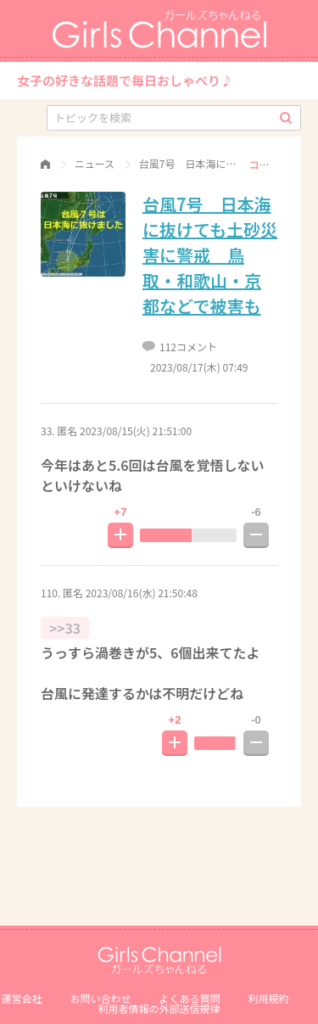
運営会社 (21, 998)
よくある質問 (189, 998)
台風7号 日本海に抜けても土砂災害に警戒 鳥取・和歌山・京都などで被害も (209, 255)
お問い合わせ (100, 998)
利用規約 (268, 998)
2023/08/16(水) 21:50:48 (142, 592)
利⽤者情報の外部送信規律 (159, 1008)
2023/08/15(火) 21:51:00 (136, 430)
